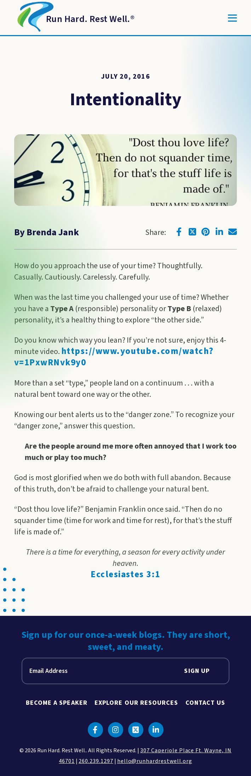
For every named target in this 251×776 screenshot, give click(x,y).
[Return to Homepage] (74, 18)
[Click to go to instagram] (115, 729)
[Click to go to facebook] (179, 231)
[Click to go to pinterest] (205, 231)
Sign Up (197, 671)
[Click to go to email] (232, 231)
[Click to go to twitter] (192, 231)
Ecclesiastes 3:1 (125, 574)
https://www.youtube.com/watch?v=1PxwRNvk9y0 (114, 357)
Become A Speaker (56, 702)
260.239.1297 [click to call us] (96, 761)
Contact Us (206, 702)
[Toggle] (232, 18)
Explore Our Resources (136, 702)
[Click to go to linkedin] (219, 231)
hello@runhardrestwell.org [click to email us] (154, 761)
